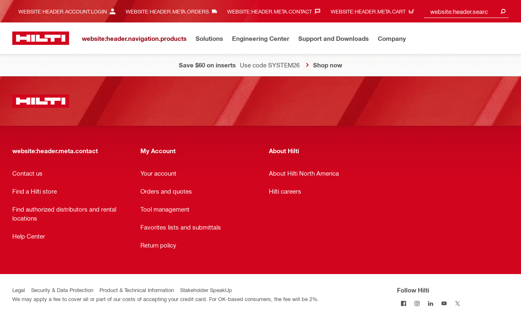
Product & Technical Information (136, 290)
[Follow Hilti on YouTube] (444, 303)
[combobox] (466, 11)
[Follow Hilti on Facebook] (403, 303)
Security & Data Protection (62, 290)
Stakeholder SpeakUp (206, 290)
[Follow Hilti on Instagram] (417, 303)
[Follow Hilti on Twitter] (458, 303)
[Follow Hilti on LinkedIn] (431, 303)
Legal (18, 290)
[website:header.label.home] (40, 38)
